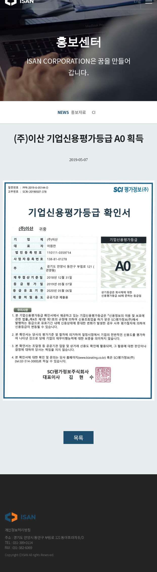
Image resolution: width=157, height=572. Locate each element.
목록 (78, 437)
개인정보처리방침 (18, 529)
